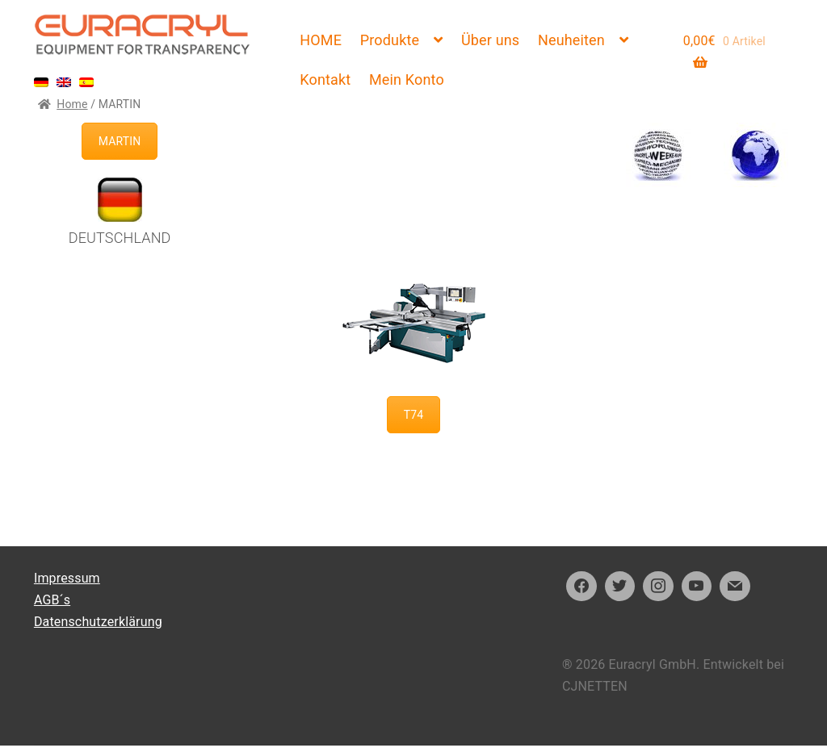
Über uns (490, 39)
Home (72, 104)
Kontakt (325, 79)
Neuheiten (571, 39)
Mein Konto (406, 79)
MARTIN (120, 141)
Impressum (67, 578)
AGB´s (52, 600)
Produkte (389, 39)
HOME (321, 39)
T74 (414, 414)
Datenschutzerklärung (98, 621)
